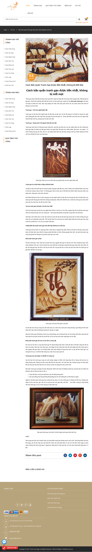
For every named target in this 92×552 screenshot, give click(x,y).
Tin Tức (13, 30)
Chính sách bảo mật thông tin (56, 493)
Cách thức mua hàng (53, 503)
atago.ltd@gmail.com (15, 538)
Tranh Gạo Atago (35, 549)
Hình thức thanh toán (53, 498)
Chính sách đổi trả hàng (54, 507)
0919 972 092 (14, 532)
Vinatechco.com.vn (67, 549)
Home (5, 30)
